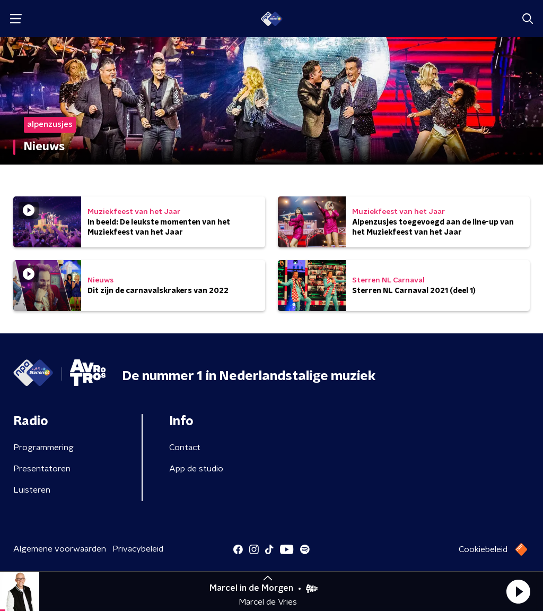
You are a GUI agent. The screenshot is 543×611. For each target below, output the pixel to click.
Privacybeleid (137, 549)
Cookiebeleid (483, 549)
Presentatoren (42, 468)
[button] (518, 591)
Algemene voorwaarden (59, 549)
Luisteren (31, 490)
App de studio (196, 468)
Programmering (43, 447)
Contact (184, 447)
